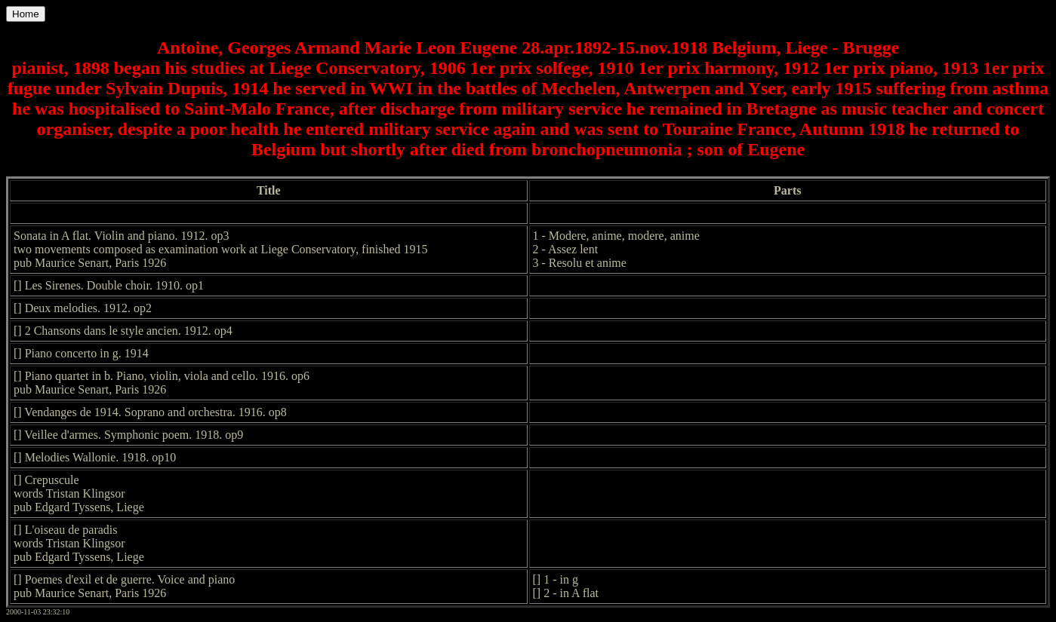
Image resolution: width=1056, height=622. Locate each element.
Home (25, 14)
